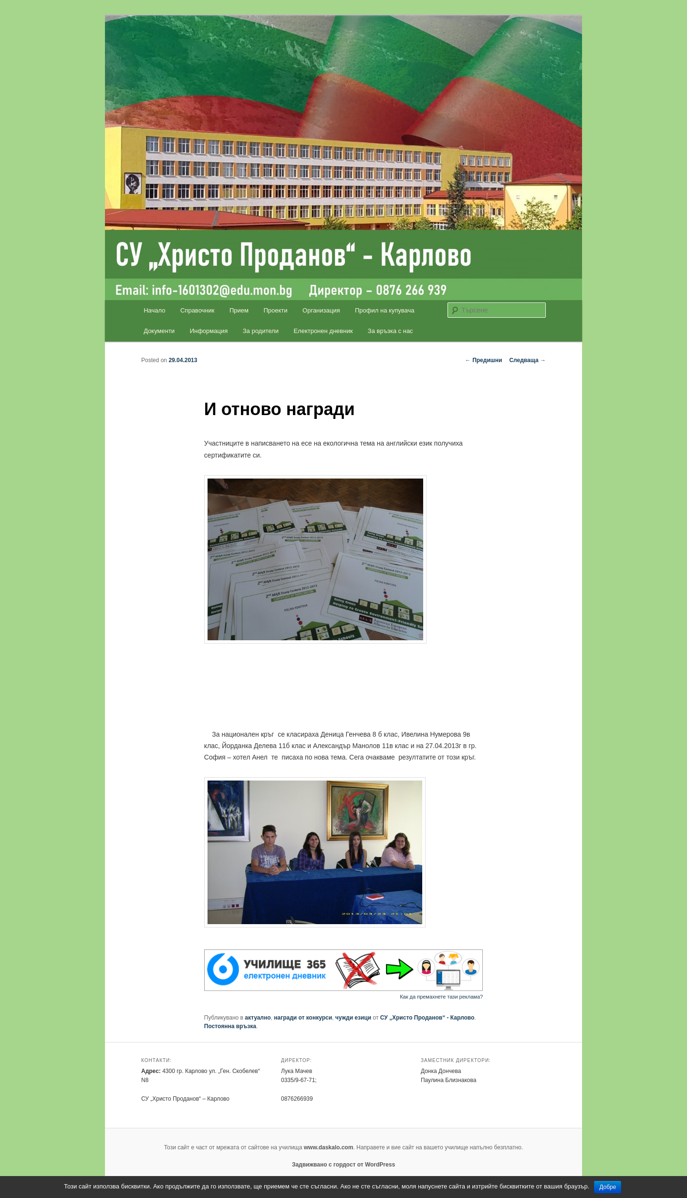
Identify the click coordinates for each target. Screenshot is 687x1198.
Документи (159, 330)
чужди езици (353, 1017)
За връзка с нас (390, 330)
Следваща (527, 360)
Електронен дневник (323, 330)
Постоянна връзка (230, 1026)
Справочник (197, 310)
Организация (321, 310)
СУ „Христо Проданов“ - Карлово (427, 1017)
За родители (261, 330)
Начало (154, 310)
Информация (209, 330)
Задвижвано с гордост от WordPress (343, 1164)
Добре (607, 1187)
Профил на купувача (385, 310)
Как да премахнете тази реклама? (441, 997)
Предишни (483, 360)
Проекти (276, 310)
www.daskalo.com (329, 1147)
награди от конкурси (303, 1017)
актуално (258, 1017)
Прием (239, 310)
